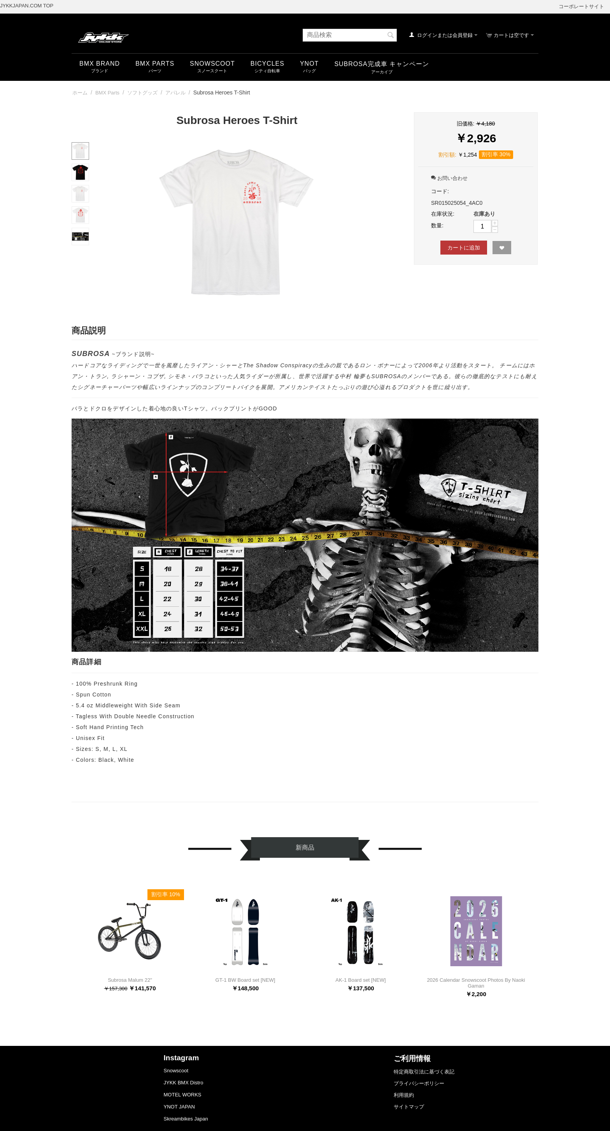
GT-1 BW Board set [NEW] (245, 980)
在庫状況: (442, 214)
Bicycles (267, 63)
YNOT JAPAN (179, 1107)
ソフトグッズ (142, 93)
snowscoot (212, 63)
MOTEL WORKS (183, 1095)
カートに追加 (463, 247)
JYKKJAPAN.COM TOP (26, 6)
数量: (437, 225)
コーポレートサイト (581, 6)
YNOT (309, 63)
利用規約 (404, 1095)
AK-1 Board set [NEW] (360, 980)
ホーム (80, 93)
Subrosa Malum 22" (130, 980)
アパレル (175, 93)
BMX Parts (154, 63)
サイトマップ (409, 1107)
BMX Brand (99, 63)
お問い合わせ (449, 178)
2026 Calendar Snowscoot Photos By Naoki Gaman (476, 983)
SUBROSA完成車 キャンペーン (381, 64)
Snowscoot (176, 1070)
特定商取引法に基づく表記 (424, 1072)
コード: (440, 191)
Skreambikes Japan (186, 1119)
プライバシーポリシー (419, 1083)
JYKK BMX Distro (183, 1083)
